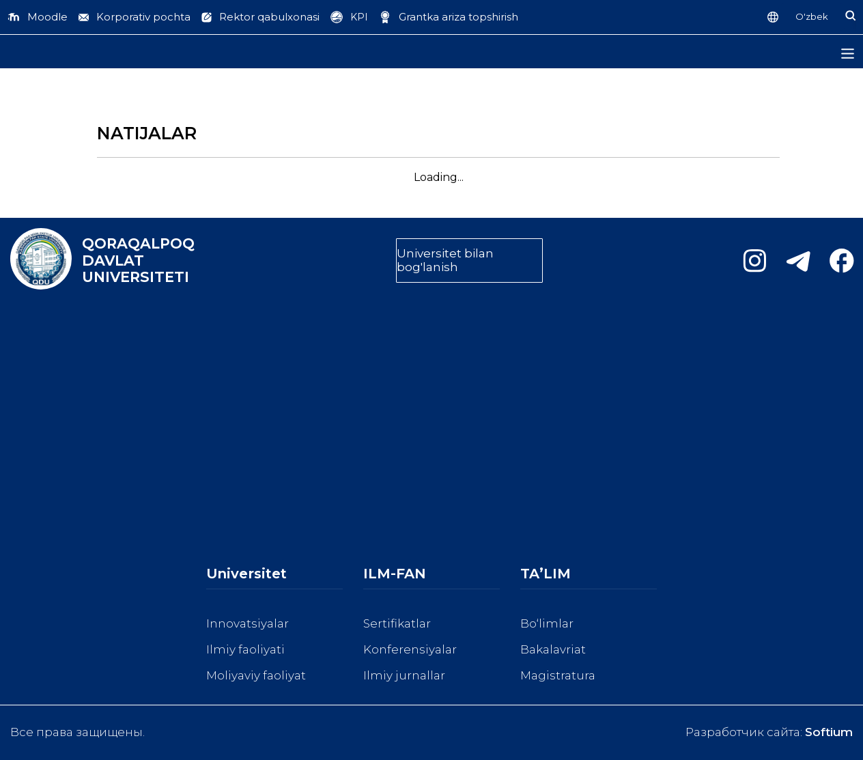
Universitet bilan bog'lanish (445, 260)
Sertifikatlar (397, 623)
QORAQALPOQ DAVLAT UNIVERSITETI (138, 260)
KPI (359, 17)
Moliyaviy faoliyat (256, 675)
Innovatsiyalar (247, 623)
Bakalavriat (553, 649)
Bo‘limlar (547, 623)
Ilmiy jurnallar (404, 675)
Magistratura (557, 675)
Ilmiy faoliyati (245, 649)
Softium (829, 732)
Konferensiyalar (410, 649)
